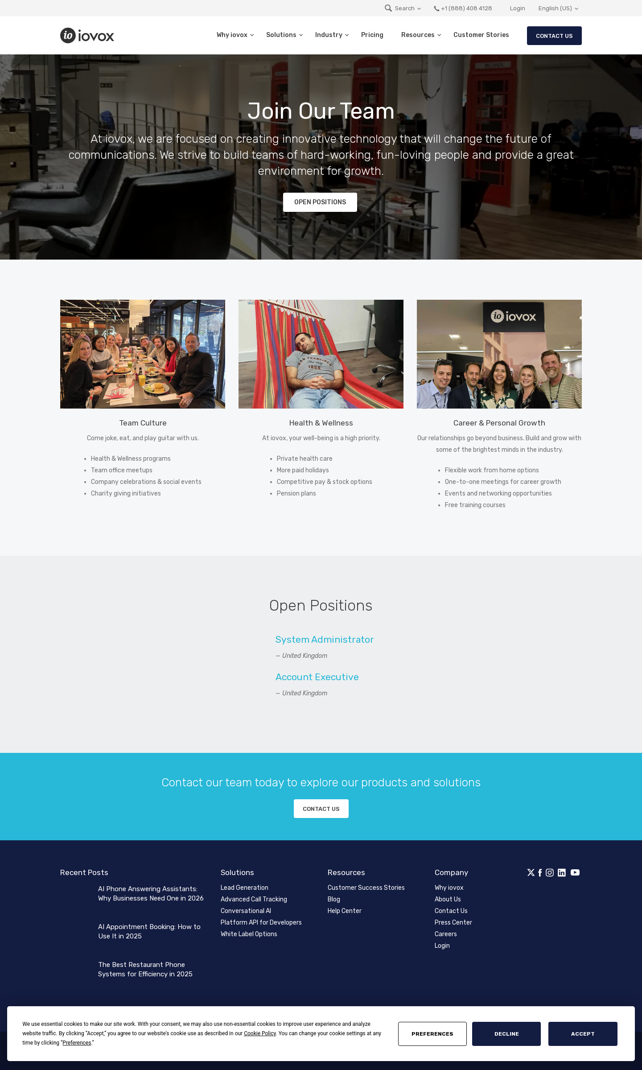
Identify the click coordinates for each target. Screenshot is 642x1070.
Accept (583, 1034)
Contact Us (554, 36)
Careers (446, 934)
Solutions (281, 35)
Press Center (453, 922)
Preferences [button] (76, 1043)
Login (517, 8)
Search (399, 8)
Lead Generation (244, 888)
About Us (448, 899)
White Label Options (249, 934)
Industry (328, 35)
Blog (334, 899)
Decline (506, 1034)
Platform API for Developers (261, 922)
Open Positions (320, 202)
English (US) (555, 8)
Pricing (372, 35)
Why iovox (232, 35)
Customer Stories (481, 35)
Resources (418, 35)
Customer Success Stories (366, 888)
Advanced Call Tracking (254, 899)
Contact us (321, 809)
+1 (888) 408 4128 (462, 8)
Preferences (432, 1034)
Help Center (345, 911)
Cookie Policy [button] (260, 1033)
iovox (88, 35)
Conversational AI (246, 911)
